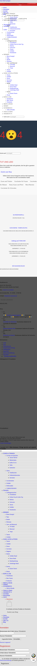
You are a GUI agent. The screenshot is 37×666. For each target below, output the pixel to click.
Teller (11, 22)
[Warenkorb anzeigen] (5, 29)
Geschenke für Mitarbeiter (10, 322)
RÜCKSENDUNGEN (18, 266)
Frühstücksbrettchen (15, 28)
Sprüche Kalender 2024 (9, 328)
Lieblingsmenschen (12, 41)
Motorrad (12, 66)
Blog (4, 622)
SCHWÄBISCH (8, 108)
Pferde (8, 95)
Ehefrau (12, 46)
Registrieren (5, 663)
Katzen (8, 91)
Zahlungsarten (7, 349)
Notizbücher (13, 52)
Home (5, 615)
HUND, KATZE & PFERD (11, 73)
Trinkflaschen (13, 27)
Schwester (12, 47)
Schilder (9, 34)
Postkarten (9, 102)
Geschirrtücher (10, 32)
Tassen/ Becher (14, 17)
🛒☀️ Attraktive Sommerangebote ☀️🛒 (14, 315)
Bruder (8, 59)
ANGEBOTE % (8, 113)
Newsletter (6, 354)
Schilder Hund (13, 85)
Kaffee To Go (13, 20)
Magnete (9, 81)
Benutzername (7, 649)
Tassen (11, 49)
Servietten (12, 30)
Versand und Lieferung (9, 347)
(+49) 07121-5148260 (8, 290)
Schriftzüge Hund (14, 90)
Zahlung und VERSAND (18, 241)
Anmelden (16, 639)
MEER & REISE (8, 104)
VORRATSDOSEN (12, 37)
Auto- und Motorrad (12, 63)
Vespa (11, 68)
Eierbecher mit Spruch (9, 335)
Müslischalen (13, 18)
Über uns (5, 620)
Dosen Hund (13, 86)
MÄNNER (6, 54)
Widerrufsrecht (7, 346)
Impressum (6, 351)
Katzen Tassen (13, 93)
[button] (5, 16)
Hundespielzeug (14, 88)
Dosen (8, 78)
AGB (4, 342)
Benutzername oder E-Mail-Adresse (13, 631)
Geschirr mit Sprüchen (12, 15)
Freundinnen (13, 42)
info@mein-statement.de (10, 296)
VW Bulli (12, 64)
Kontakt (5, 619)
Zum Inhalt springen (5, 0)
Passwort (6, 636)
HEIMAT (6, 106)
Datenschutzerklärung (8, 353)
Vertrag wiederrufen (10, 356)
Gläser (8, 25)
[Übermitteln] (1, 155)
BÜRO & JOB (7, 97)
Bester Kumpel (10, 56)
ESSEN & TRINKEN (9, 13)
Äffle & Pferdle (11, 109)
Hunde (8, 83)
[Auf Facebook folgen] (1, 307)
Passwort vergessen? (5, 642)
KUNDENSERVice (18, 215)
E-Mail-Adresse (7, 652)
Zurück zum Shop (12, 612)
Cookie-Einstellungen (5, 443)
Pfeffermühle (10, 35)
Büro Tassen (10, 100)
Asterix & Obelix (8, 111)
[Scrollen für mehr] (0, 126)
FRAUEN (6, 39)
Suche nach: (7, 20)
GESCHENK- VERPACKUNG (18, 228)
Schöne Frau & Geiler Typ (16, 44)
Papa (8, 58)
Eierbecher (12, 24)
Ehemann (9, 61)
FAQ (4, 344)
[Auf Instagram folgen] (2, 307)
